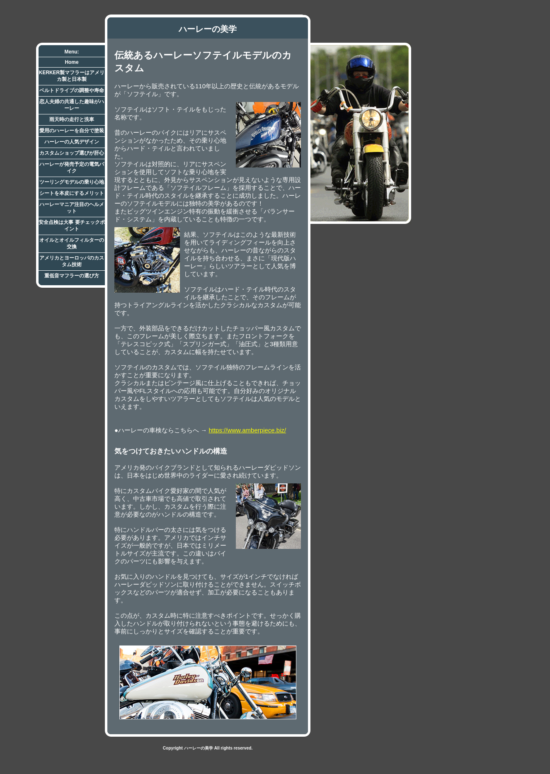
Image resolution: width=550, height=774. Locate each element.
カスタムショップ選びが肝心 (71, 153)
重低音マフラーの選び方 (71, 276)
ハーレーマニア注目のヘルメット (71, 207)
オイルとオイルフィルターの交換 (71, 243)
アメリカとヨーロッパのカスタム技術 (71, 261)
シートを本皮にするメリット (71, 193)
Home (71, 62)
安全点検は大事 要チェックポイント (71, 225)
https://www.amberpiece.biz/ (247, 430)
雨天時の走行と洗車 (71, 119)
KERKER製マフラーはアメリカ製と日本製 (71, 76)
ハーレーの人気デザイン (71, 142)
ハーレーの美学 (208, 29)
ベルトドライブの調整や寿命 (71, 90)
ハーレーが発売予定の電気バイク (71, 167)
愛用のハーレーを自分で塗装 (71, 130)
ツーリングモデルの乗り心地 (71, 182)
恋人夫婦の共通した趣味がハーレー (71, 105)
